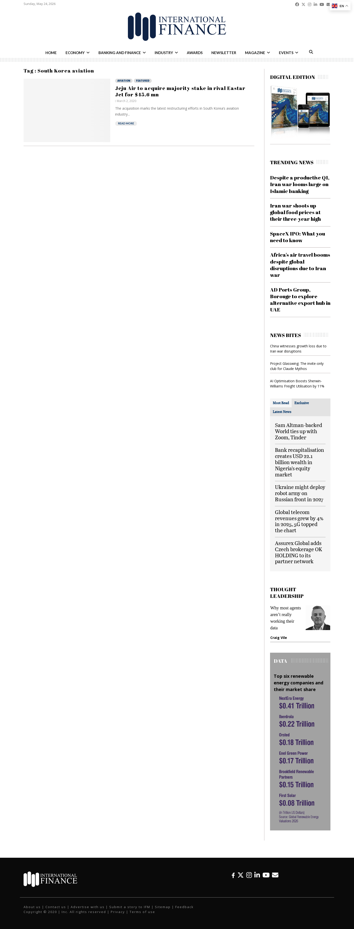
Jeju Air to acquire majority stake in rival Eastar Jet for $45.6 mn (180, 91)
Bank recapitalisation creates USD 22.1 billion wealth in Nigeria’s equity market (299, 462)
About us (32, 907)
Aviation (123, 80)
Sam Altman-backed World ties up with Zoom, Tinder (298, 431)
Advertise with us (88, 907)
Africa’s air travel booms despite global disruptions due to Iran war (300, 264)
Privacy (118, 912)
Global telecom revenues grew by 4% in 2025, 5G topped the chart (299, 521)
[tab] (281, 402)
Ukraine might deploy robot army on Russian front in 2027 (300, 493)
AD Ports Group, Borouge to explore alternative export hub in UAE (300, 299)
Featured (143, 80)
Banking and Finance (119, 52)
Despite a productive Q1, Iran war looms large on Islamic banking (299, 184)
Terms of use (142, 912)
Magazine (255, 52)
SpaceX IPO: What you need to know (297, 237)
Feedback (184, 907)
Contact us (55, 907)
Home (51, 52)
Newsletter (223, 52)
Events (286, 52)
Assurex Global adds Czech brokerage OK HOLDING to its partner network (298, 552)
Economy (75, 52)
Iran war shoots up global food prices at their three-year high (295, 212)
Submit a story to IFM (129, 907)
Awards (195, 52)
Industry (164, 52)
